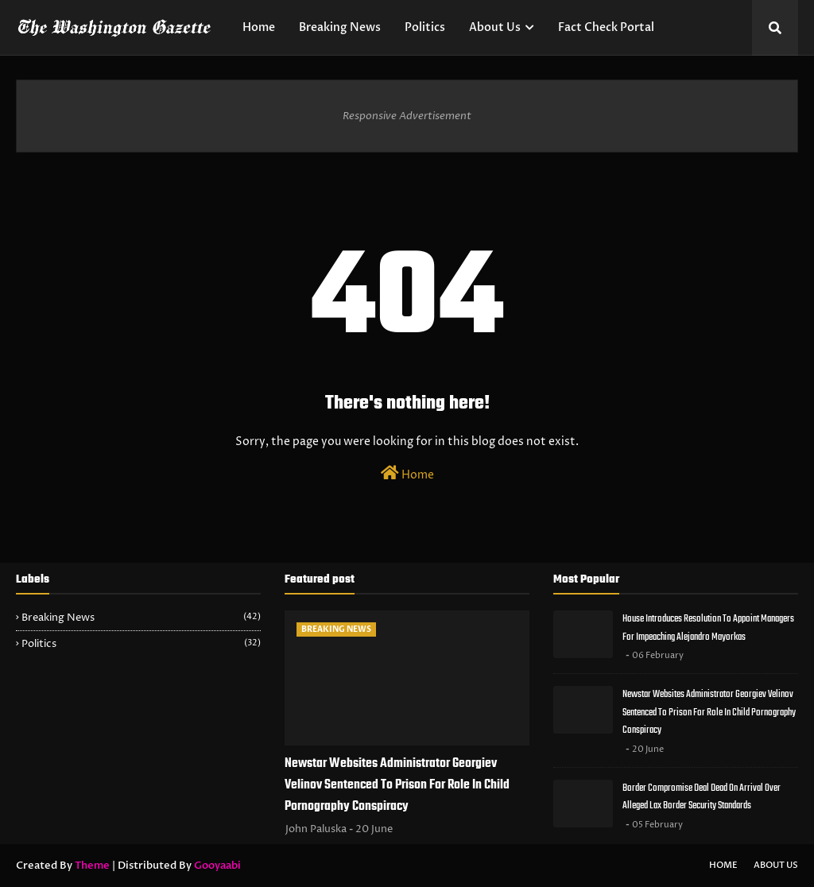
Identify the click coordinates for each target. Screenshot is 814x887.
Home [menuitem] (258, 27)
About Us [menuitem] (495, 27)
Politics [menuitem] (425, 27)
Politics (141, 644)
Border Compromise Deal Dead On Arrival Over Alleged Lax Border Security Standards (701, 797)
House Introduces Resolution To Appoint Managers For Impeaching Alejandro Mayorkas (708, 627)
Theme (92, 865)
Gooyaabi (217, 865)
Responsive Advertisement (407, 116)
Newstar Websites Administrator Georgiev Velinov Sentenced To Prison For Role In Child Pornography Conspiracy (397, 785)
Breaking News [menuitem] (340, 27)
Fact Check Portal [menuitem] (606, 27)
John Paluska (316, 829)
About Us (776, 865)
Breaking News (141, 617)
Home (407, 473)
